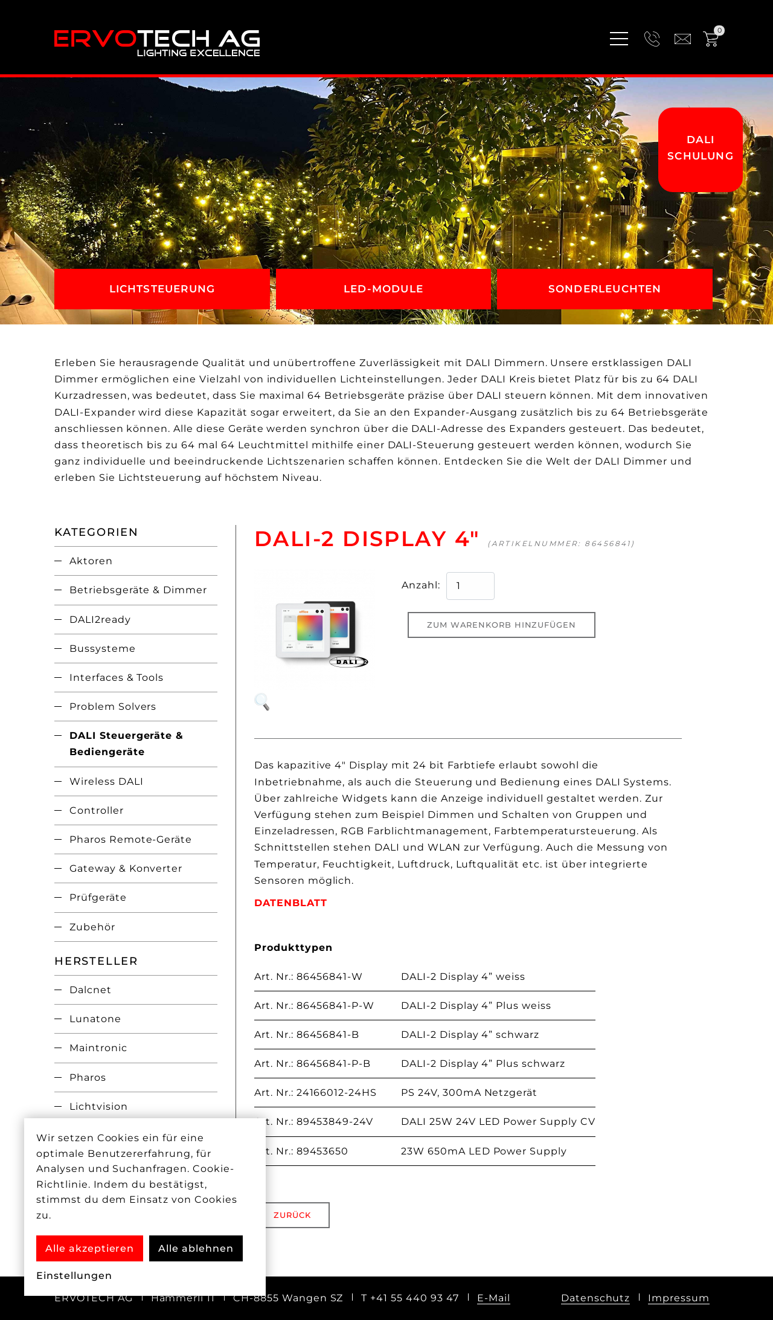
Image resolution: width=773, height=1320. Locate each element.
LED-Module (383, 289)
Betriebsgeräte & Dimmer (138, 590)
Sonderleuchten (605, 289)
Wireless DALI (106, 781)
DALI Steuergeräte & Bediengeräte (126, 744)
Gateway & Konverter (125, 868)
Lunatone (95, 1019)
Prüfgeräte (98, 897)
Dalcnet (90, 990)
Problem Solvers (112, 706)
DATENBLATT (290, 903)
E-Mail (493, 1298)
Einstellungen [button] (74, 1275)
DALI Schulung (700, 148)
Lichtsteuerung (162, 289)
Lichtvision (98, 1106)
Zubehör (92, 927)
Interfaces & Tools (116, 677)
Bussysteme (102, 648)
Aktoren (91, 561)
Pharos (87, 1077)
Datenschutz (595, 1298)
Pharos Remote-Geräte (130, 839)
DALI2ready (100, 619)
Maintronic (98, 1048)
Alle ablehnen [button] (195, 1248)
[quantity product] (470, 585)
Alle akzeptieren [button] (89, 1248)
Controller (96, 810)
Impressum (679, 1298)
